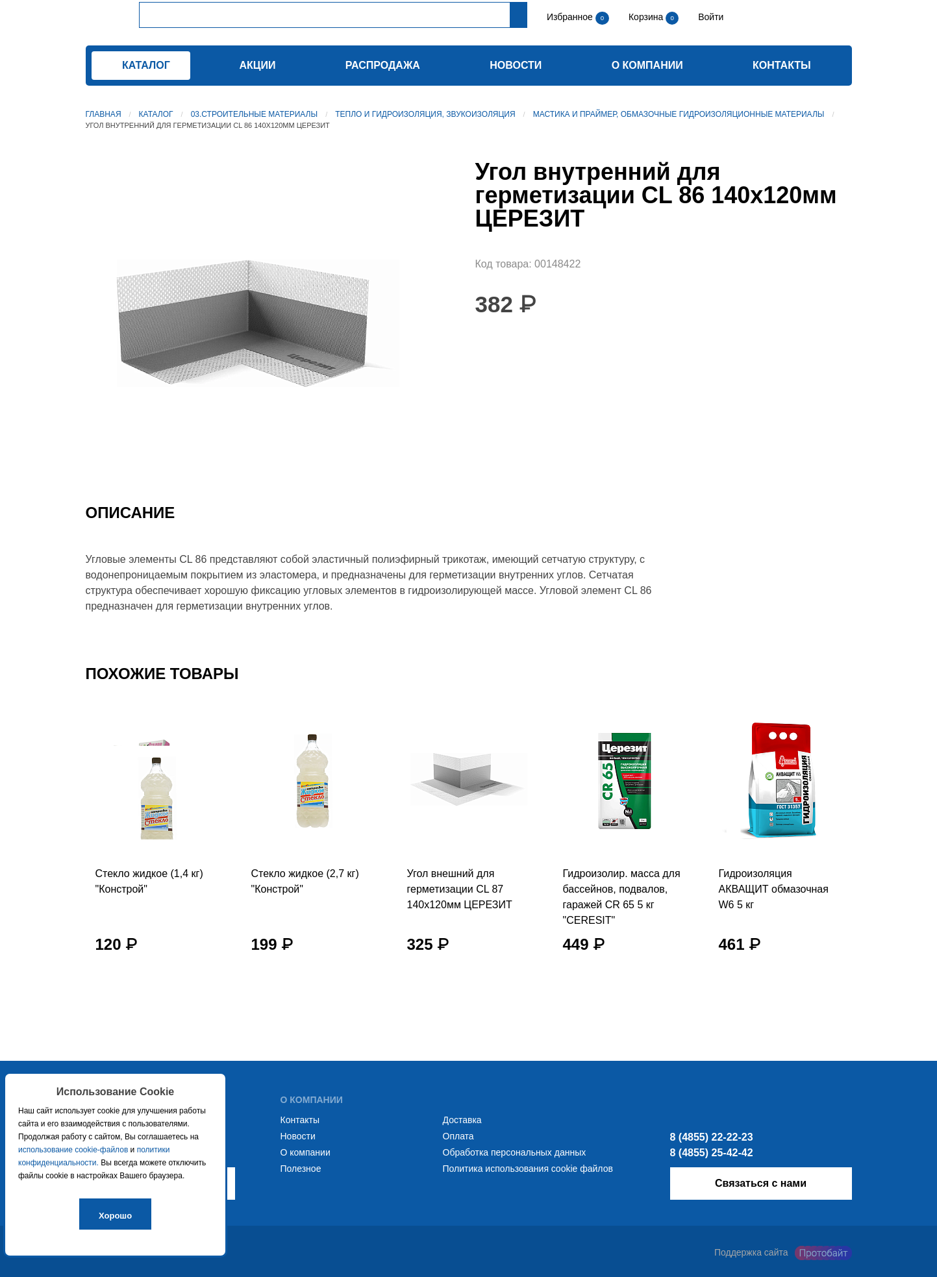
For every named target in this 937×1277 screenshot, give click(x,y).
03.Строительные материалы (254, 114)
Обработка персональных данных (514, 1152)
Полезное (301, 1168)
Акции (257, 65)
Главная (103, 114)
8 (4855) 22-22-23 (711, 1137)
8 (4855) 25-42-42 (711, 1152)
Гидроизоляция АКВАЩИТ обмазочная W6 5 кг (774, 889)
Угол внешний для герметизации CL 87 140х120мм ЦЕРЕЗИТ (459, 889)
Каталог (156, 114)
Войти (709, 17)
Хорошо (115, 1216)
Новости (516, 65)
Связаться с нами (760, 1183)
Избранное (570, 17)
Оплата (458, 1136)
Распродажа (382, 65)
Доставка (462, 1120)
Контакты (782, 65)
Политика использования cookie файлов (528, 1168)
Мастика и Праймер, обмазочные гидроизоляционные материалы (679, 114)
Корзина (647, 17)
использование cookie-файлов (73, 1149)
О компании (647, 65)
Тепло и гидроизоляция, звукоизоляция (425, 114)
